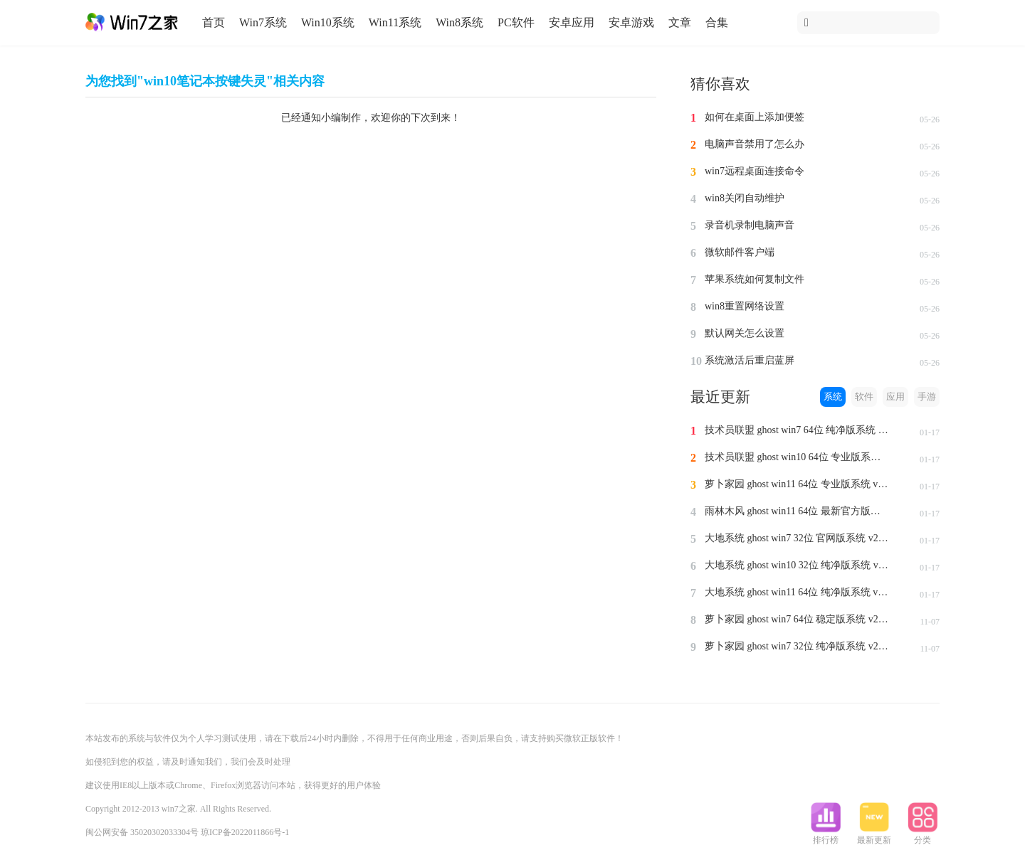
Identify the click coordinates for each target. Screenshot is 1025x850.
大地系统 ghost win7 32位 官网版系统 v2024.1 (797, 538)
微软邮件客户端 (739, 252)
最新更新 (874, 836)
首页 (213, 22)
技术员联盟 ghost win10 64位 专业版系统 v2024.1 (797, 457)
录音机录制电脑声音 (749, 225)
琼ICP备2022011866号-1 (245, 832)
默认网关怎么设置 (744, 333)
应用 (895, 396)
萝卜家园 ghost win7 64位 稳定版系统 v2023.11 (797, 619)
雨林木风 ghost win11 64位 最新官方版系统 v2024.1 (797, 511)
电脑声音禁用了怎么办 (754, 144)
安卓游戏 (631, 22)
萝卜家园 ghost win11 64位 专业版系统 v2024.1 (797, 484)
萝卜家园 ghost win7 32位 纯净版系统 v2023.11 (797, 646)
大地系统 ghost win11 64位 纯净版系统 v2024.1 (797, 592)
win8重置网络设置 (744, 306)
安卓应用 (571, 22)
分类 (922, 836)
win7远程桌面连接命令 (754, 171)
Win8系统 (459, 22)
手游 (927, 396)
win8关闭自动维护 (744, 198)
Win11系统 (395, 22)
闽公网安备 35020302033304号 (142, 832)
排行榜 (826, 836)
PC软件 (516, 22)
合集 (716, 22)
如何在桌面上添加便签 (754, 117)
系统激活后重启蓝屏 (749, 360)
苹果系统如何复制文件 (754, 279)
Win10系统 (327, 22)
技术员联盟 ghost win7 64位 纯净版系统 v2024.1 (797, 430)
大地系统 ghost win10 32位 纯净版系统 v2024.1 (797, 565)
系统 (833, 396)
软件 (864, 396)
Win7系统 (263, 22)
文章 (679, 22)
